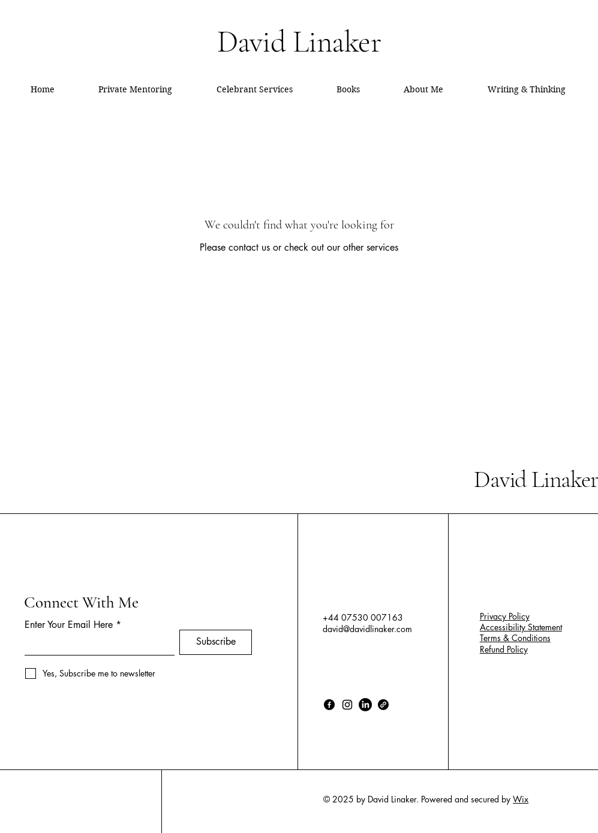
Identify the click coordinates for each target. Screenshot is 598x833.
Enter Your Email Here (69, 625)
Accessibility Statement (521, 627)
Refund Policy (504, 649)
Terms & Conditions (515, 637)
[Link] (383, 704)
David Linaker (535, 479)
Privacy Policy (505, 616)
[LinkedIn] (365, 704)
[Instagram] (347, 704)
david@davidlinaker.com (367, 628)
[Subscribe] (215, 642)
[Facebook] (329, 704)
